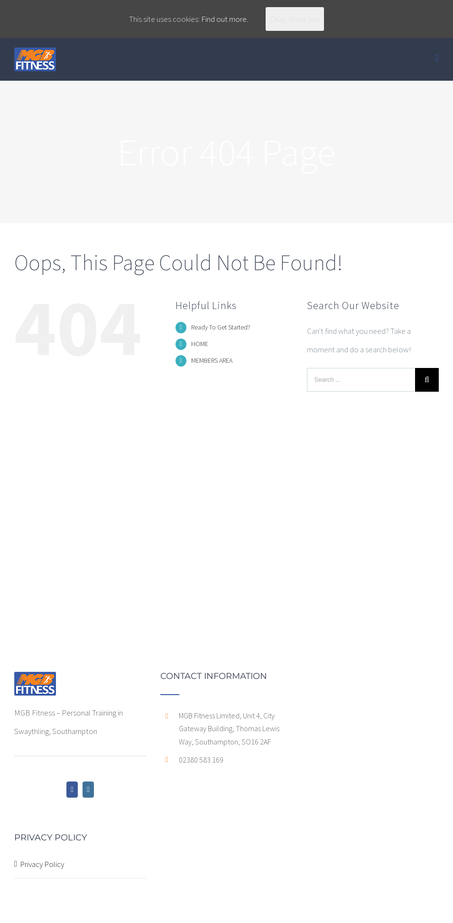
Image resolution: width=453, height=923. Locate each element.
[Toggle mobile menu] (437, 58)
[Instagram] (88, 790)
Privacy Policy (42, 864)
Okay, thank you (295, 19)
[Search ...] (361, 380)
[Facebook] (72, 790)
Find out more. (224, 19)
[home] (35, 681)
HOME (199, 343)
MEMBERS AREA (211, 360)
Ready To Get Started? (220, 327)
